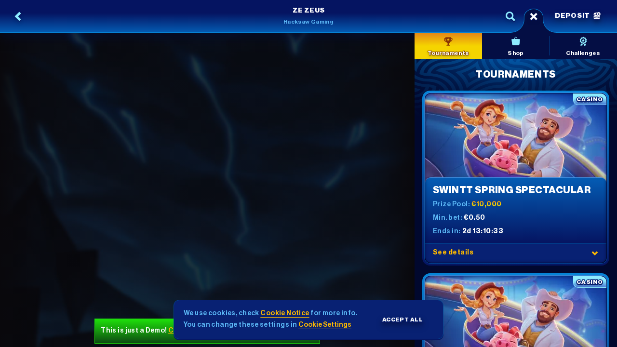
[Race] (533, 16)
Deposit (578, 16)
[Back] (18, 16)
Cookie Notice (284, 313)
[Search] (510, 16)
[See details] (595, 253)
